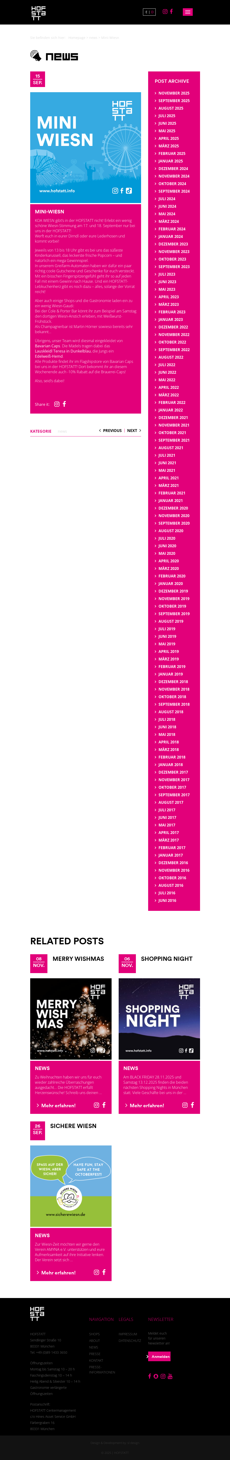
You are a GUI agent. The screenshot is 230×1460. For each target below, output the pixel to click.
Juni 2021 (167, 462)
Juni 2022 (167, 372)
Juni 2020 (167, 545)
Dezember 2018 (173, 681)
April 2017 (169, 832)
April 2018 (169, 742)
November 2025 (174, 93)
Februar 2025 (172, 153)
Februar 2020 (172, 576)
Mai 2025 (167, 130)
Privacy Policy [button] (119, 1449)
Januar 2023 (171, 319)
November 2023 (174, 251)
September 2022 (174, 349)
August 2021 (171, 447)
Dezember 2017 (173, 772)
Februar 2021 (172, 493)
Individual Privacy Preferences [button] (115, 1440)
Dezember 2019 (173, 591)
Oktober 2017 (172, 787)
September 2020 (174, 523)
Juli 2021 (167, 455)
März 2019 (169, 659)
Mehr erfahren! (56, 1105)
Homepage (76, 37)
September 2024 (174, 191)
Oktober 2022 (172, 342)
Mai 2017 (167, 825)
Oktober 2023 (172, 259)
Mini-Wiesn (49, 211)
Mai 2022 (167, 379)
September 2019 (174, 613)
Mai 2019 (167, 644)
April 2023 (169, 296)
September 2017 (174, 794)
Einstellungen (127, 1384)
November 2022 (174, 334)
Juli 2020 (167, 538)
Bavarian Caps (47, 345)
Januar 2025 (171, 161)
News (42, 1068)
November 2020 (174, 515)
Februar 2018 (172, 757)
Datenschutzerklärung (147, 1380)
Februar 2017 (172, 847)
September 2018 (174, 704)
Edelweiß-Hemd (49, 356)
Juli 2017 (167, 810)
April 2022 (169, 387)
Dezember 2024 (173, 168)
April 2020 (169, 561)
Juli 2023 (167, 274)
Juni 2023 (167, 281)
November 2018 (174, 689)
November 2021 (174, 425)
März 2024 (169, 221)
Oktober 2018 (172, 696)
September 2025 (174, 100)
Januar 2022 (171, 410)
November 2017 (174, 779)
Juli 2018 (167, 719)
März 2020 (169, 568)
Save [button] (115, 1427)
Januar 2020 (171, 583)
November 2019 (174, 598)
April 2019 (169, 651)
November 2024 (174, 176)
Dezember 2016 (173, 862)
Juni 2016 (167, 900)
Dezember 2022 (173, 327)
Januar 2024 (171, 236)
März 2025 (169, 146)
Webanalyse (109, 1399)
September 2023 (174, 266)
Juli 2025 (167, 115)
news (93, 37)
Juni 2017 (167, 817)
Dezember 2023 (173, 244)
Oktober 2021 (172, 432)
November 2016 (174, 870)
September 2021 (174, 440)
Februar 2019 (172, 666)
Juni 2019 (167, 636)
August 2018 (171, 711)
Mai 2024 (167, 213)
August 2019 (171, 621)
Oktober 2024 (172, 183)
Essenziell (76, 1399)
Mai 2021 (167, 470)
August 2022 (171, 357)
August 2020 (171, 530)
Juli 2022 (167, 364)
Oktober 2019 (172, 606)
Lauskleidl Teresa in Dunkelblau (63, 351)
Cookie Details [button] (99, 1449)
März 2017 (169, 840)
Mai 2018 (167, 734)
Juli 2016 (167, 893)
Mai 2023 (167, 289)
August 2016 (171, 885)
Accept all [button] (115, 1414)
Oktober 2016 (172, 877)
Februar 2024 (172, 229)
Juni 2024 (167, 206)
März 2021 (169, 485)
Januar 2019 (171, 674)
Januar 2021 (171, 500)
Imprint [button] (134, 1449)
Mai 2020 (167, 553)
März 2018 (169, 749)
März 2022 (169, 395)
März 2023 (169, 304)
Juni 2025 (167, 123)
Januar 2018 (171, 764)
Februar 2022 (172, 402)
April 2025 (169, 138)
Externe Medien (146, 1399)
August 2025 (171, 108)
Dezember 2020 (173, 508)
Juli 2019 (167, 628)
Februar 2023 (172, 312)
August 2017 (171, 802)
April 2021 (169, 478)
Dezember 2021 (173, 417)
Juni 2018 (167, 727)
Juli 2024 (167, 198)
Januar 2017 (171, 855)
